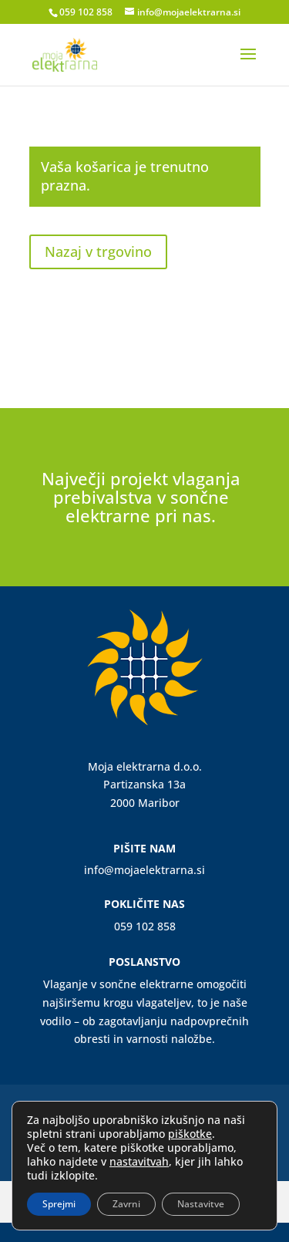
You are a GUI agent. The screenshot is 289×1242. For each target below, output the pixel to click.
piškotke (190, 1133)
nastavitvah (139, 1162)
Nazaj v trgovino (98, 251)
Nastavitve (200, 1203)
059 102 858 (86, 12)
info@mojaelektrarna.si (144, 869)
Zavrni (126, 1203)
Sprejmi (59, 1203)
